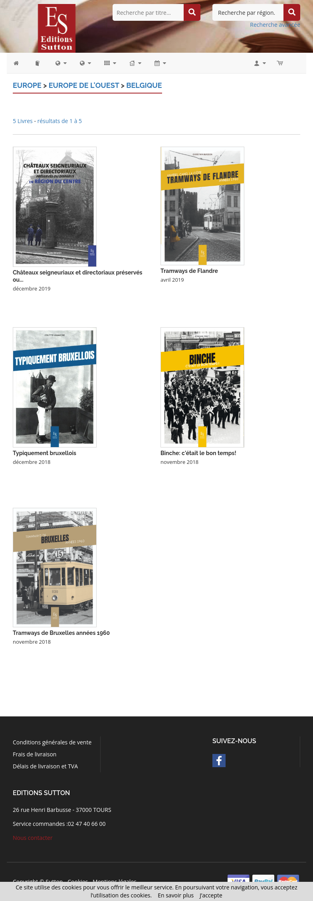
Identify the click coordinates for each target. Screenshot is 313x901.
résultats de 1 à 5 (60, 121)
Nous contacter (33, 837)
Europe (27, 85)
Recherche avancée (275, 24)
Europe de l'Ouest (84, 85)
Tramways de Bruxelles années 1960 (61, 633)
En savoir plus (176, 895)
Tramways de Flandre (189, 271)
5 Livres (23, 121)
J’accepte (211, 895)
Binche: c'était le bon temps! (198, 453)
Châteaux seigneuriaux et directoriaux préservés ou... (77, 276)
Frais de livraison (34, 754)
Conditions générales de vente (52, 742)
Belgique (144, 85)
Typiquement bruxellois (44, 453)
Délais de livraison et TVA (45, 766)
